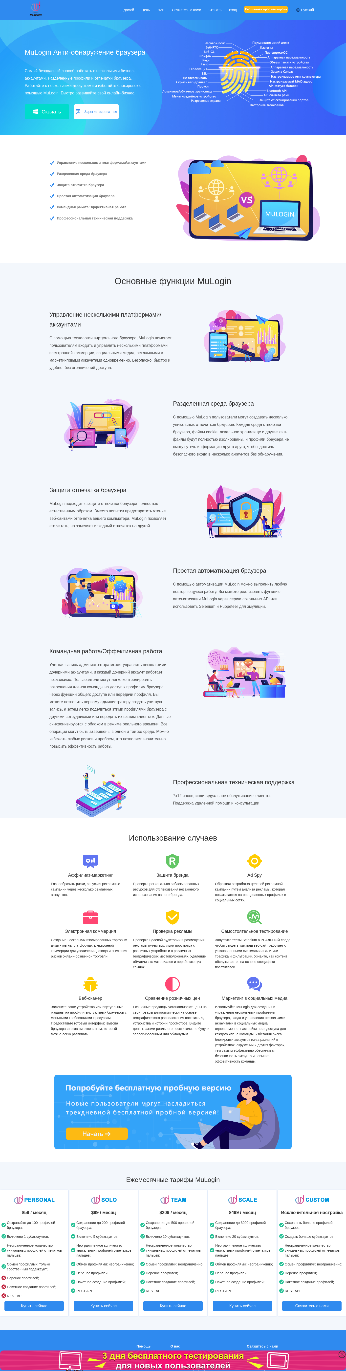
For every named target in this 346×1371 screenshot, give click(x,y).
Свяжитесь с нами (186, 10)
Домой (129, 10)
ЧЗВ (161, 10)
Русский (305, 10)
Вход (233, 10)
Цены (146, 10)
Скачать (215, 10)
